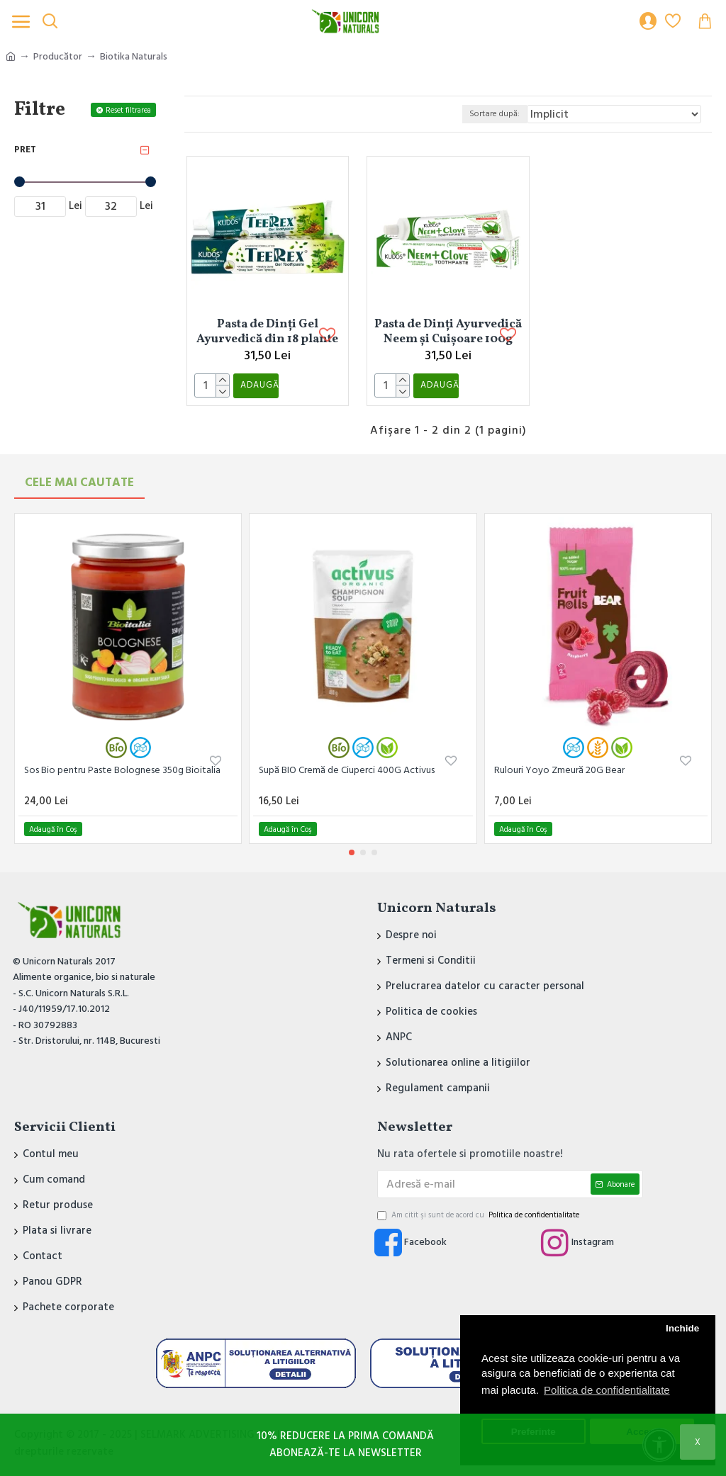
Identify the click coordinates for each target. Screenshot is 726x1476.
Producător (57, 57)
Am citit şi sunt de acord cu (479, 1215)
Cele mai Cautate (79, 482)
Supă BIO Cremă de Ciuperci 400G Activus (347, 770)
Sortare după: (486, 114)
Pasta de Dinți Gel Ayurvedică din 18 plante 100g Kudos (267, 331)
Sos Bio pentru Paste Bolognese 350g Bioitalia (122, 770)
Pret (25, 149)
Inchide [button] (682, 1328)
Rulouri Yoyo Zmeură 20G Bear (559, 770)
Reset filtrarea (128, 110)
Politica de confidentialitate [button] (607, 1390)
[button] (351, 852)
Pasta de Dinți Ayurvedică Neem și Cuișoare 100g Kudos (448, 331)
